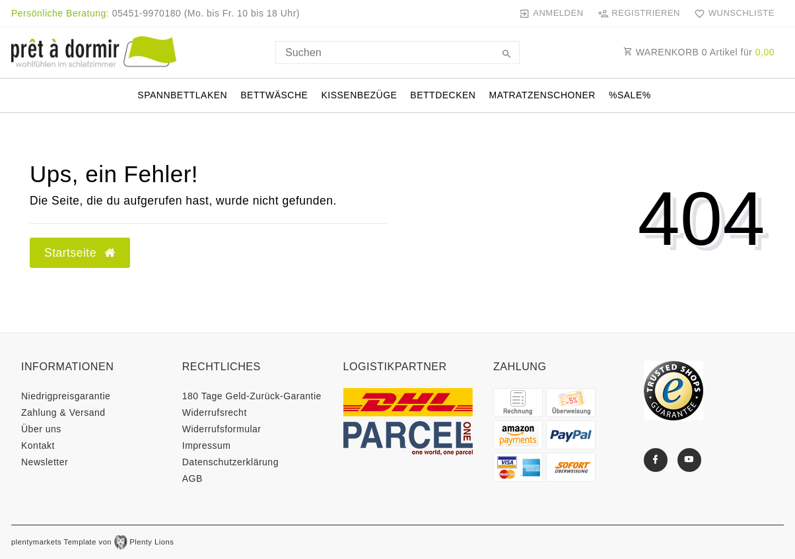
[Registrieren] (638, 13)
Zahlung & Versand (63, 412)
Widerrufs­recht (214, 412)
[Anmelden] (551, 13)
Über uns (41, 429)
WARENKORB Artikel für (699, 52)
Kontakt (38, 445)
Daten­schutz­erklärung (230, 462)
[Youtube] (689, 460)
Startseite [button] (80, 252)
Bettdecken (442, 95)
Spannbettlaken (182, 95)
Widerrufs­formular (221, 429)
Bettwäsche (274, 95)
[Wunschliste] (732, 13)
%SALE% (630, 95)
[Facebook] (656, 460)
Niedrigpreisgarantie (65, 396)
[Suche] (506, 55)
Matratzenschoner (542, 95)
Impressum (206, 445)
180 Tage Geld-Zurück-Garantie (252, 396)
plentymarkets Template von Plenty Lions (92, 542)
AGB (192, 478)
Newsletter (44, 462)
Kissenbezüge (359, 95)
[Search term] (397, 52)
